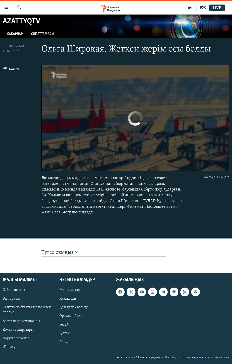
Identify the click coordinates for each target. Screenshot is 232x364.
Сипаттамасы (42, 34)
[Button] (11, 70)
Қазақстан (67, 298)
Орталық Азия (70, 316)
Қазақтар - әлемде (74, 307)
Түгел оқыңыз (59, 252)
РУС (203, 8)
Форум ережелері (17, 338)
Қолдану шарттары (18, 329)
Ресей (64, 324)
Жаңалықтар (69, 290)
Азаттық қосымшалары (21, 321)
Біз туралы (11, 298)
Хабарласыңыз (15, 290)
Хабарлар (15, 34)
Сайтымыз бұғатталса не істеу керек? (27, 309)
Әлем (63, 342)
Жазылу (9, 347)
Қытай (64, 333)
